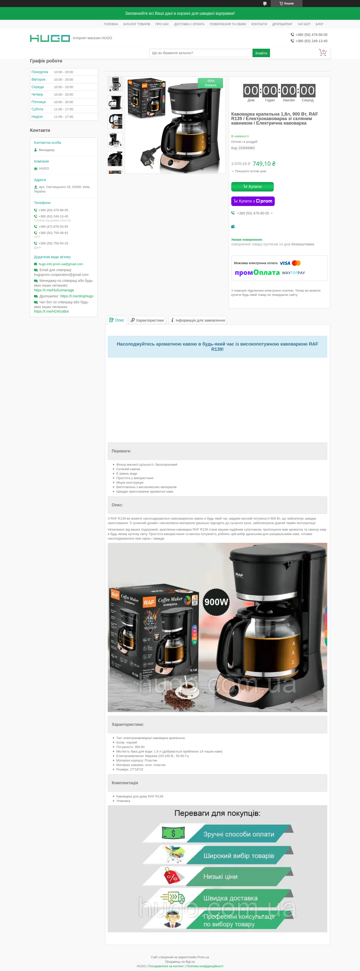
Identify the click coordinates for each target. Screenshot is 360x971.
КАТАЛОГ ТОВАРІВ (136, 24)
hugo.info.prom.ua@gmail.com (61, 264)
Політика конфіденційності (204, 966)
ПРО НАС (162, 24)
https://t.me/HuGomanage (54, 290)
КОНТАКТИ (259, 24)
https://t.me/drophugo (76, 296)
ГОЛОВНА (111, 24)
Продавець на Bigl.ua (180, 962)
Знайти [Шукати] (261, 53)
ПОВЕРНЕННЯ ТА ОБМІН (228, 24)
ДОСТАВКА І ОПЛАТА (189, 24)
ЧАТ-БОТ (304, 24)
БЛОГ (320, 24)
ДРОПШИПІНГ (282, 24)
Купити (255, 187)
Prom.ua (203, 957)
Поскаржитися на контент (166, 966)
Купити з (255, 201)
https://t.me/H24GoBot (51, 311)
